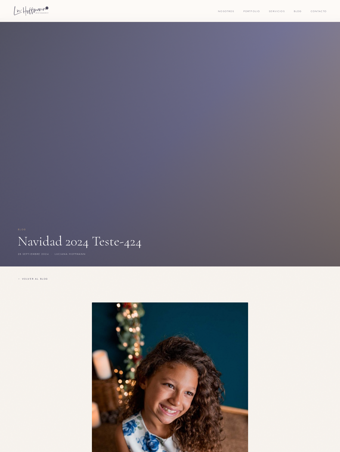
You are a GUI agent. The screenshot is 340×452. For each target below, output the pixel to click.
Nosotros (226, 11)
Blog (298, 11)
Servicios (277, 11)
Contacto (319, 11)
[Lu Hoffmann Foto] (31, 11)
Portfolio (251, 11)
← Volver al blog (33, 279)
